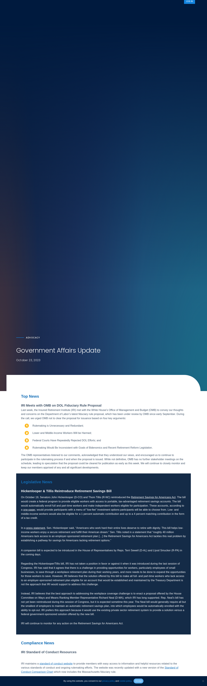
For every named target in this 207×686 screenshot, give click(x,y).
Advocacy (143, 8)
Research (94, 8)
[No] (203, 681)
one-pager (29, 510)
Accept (138, 681)
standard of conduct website (56, 664)
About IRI (162, 8)
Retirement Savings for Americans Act (153, 498)
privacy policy (108, 681)
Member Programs (117, 8)
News (178, 8)
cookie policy (125, 681)
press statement (35, 529)
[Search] (190, 8)
